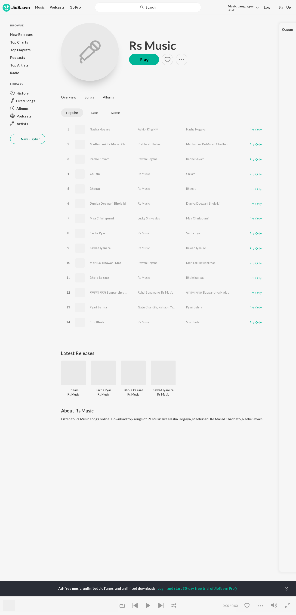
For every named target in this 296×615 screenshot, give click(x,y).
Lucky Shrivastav (149, 218)
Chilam (95, 174)
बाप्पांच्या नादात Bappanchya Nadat (112, 292)
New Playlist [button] (27, 139)
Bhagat (95, 188)
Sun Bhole (97, 322)
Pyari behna (98, 307)
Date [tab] (94, 113)
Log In (269, 7)
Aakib (142, 129)
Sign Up (285, 7)
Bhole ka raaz (99, 277)
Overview (68, 97)
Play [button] (144, 59)
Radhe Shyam (99, 159)
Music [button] (40, 7)
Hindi (231, 10)
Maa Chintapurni (102, 218)
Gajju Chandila (147, 307)
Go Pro (75, 7)
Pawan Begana (147, 159)
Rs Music (152, 45)
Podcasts (57, 7)
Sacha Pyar (97, 233)
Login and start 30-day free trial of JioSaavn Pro (197, 588)
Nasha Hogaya (100, 129)
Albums (108, 97)
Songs (89, 97)
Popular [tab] (72, 113)
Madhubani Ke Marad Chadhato (112, 144)
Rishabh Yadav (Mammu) (175, 307)
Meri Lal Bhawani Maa (105, 263)
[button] (242, 7)
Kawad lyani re (100, 248)
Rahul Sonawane (149, 292)
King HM (152, 129)
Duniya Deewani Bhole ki (108, 203)
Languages (241, 6)
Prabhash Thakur (149, 144)
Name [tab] (115, 113)
